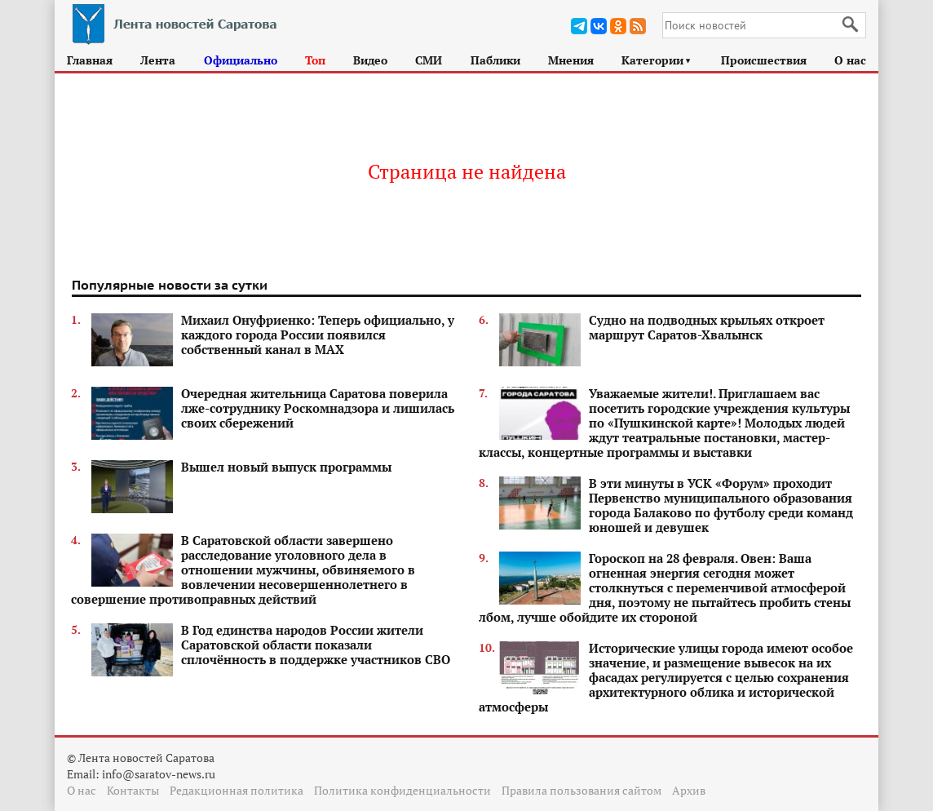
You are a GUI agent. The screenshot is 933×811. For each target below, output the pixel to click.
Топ (315, 60)
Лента (157, 60)
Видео (370, 60)
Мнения (571, 60)
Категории (656, 60)
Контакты (133, 790)
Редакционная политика (236, 790)
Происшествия (764, 60)
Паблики (495, 60)
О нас (850, 60)
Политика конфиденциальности (402, 790)
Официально (240, 60)
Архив (688, 790)
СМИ (428, 60)
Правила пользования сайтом (581, 790)
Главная (90, 60)
